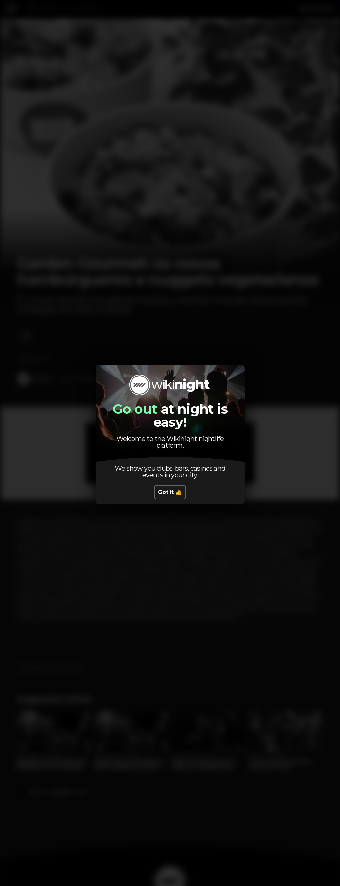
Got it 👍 (170, 492)
